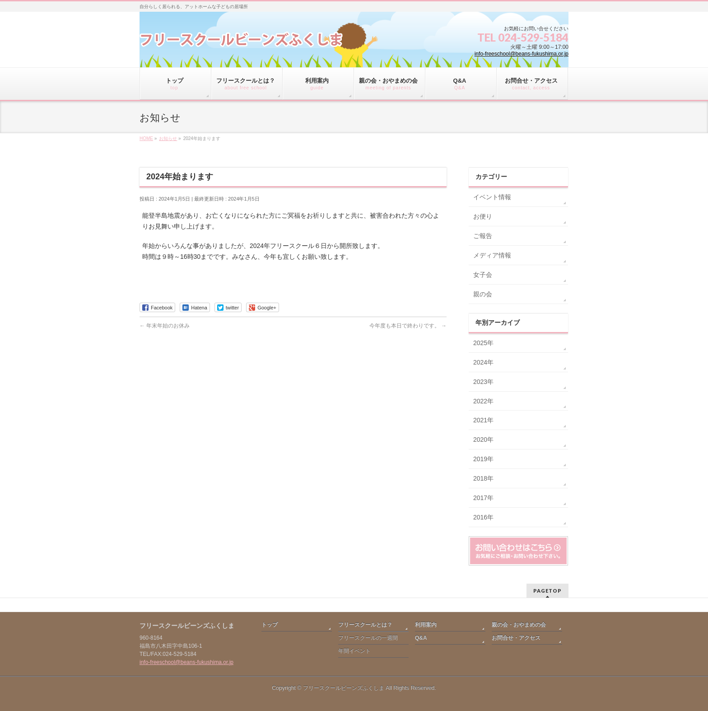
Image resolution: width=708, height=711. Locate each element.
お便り (482, 216)
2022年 (483, 401)
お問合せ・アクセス (516, 638)
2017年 (483, 497)
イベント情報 (492, 197)
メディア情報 (492, 255)
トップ (269, 625)
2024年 (483, 362)
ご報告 (482, 235)
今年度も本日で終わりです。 (408, 326)
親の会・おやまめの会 (519, 625)
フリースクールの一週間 (368, 638)
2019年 (483, 459)
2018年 (483, 478)
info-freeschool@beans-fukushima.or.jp (521, 54)
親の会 (482, 294)
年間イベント (354, 651)
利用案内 (426, 625)
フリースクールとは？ (365, 625)
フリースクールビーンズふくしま (343, 688)
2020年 (483, 439)
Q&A (421, 638)
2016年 (483, 517)
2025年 (483, 342)
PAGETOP (547, 591)
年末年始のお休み (165, 326)
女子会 (482, 274)
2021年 (483, 420)
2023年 (483, 381)
